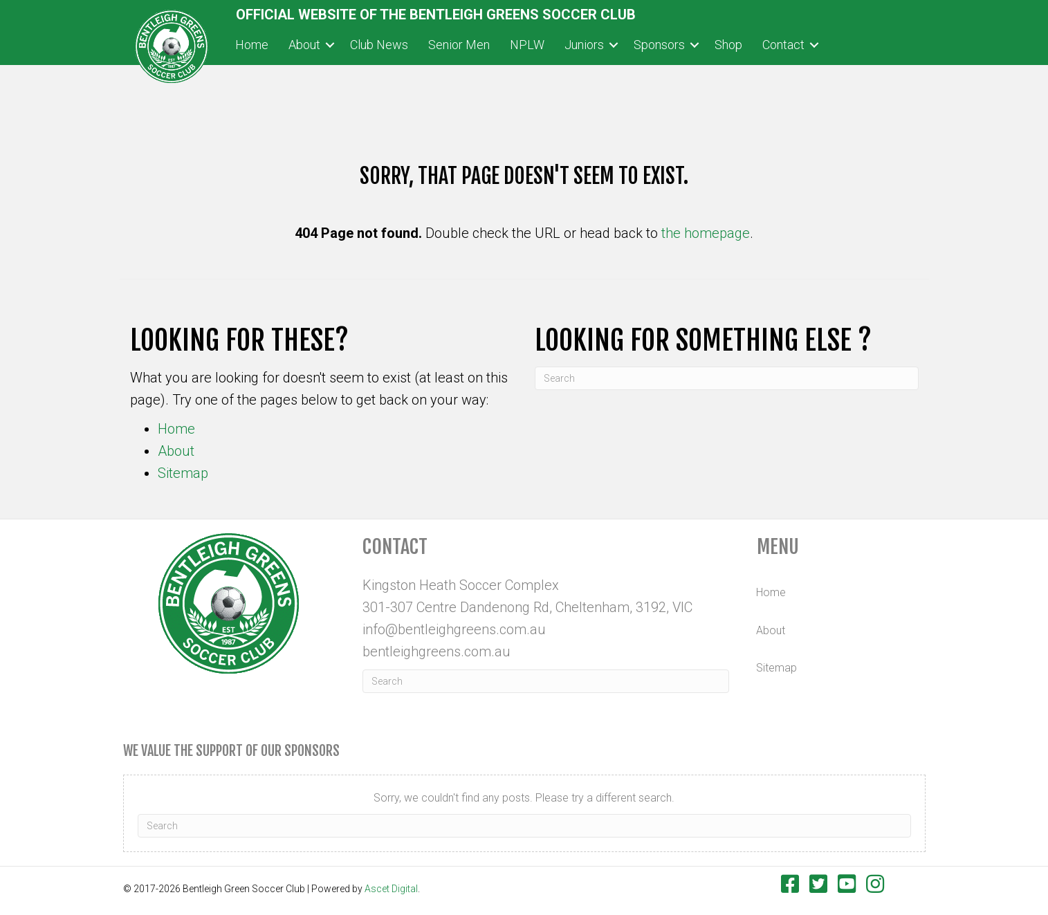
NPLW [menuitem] (527, 44)
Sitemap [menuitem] (776, 667)
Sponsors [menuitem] (659, 44)
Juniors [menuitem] (584, 44)
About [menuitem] (304, 44)
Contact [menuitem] (783, 44)
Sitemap (183, 473)
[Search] (727, 378)
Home (176, 428)
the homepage (705, 233)
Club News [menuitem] (379, 44)
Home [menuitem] (251, 44)
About (176, 451)
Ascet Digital (391, 888)
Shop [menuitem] (728, 44)
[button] (330, 45)
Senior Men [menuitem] (459, 44)
